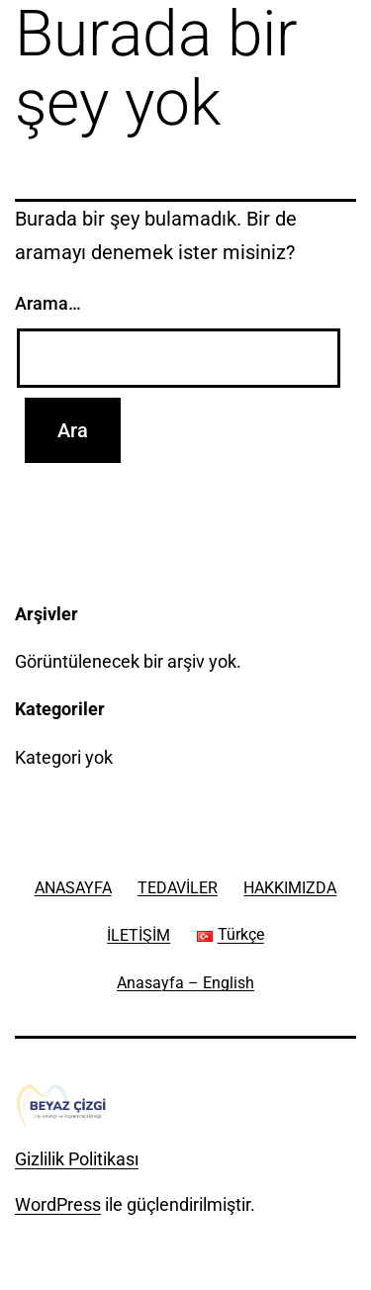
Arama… (48, 303)
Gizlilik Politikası (77, 1159)
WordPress (58, 1204)
